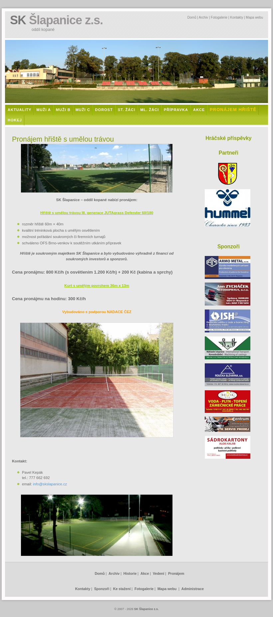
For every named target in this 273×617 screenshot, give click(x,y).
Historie (130, 573)
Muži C (83, 110)
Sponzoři (101, 589)
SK (56, 20)
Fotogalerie (219, 17)
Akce (199, 110)
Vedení (158, 573)
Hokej (15, 120)
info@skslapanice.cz (50, 484)
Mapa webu (254, 17)
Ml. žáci (149, 110)
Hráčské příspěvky (228, 138)
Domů (191, 17)
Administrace (192, 589)
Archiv (203, 17)
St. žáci (127, 110)
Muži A (43, 110)
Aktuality (19, 110)
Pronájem (176, 573)
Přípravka (176, 110)
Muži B (63, 110)
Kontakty (236, 17)
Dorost (104, 110)
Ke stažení (122, 589)
